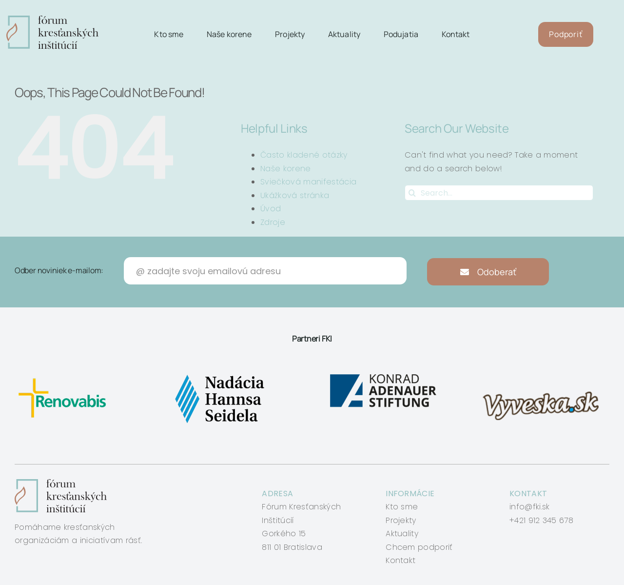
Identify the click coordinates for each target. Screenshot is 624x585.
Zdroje (272, 222)
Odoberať (488, 272)
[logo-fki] (52, 19)
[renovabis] (65, 374)
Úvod (270, 208)
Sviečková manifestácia (308, 181)
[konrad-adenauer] (384, 374)
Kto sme (402, 506)
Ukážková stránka (294, 195)
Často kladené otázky (303, 155)
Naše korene (285, 168)
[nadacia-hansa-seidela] (219, 374)
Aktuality (402, 533)
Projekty (401, 520)
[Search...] (499, 193)
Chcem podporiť (419, 547)
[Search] (412, 193)
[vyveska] (544, 374)
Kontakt (400, 560)
